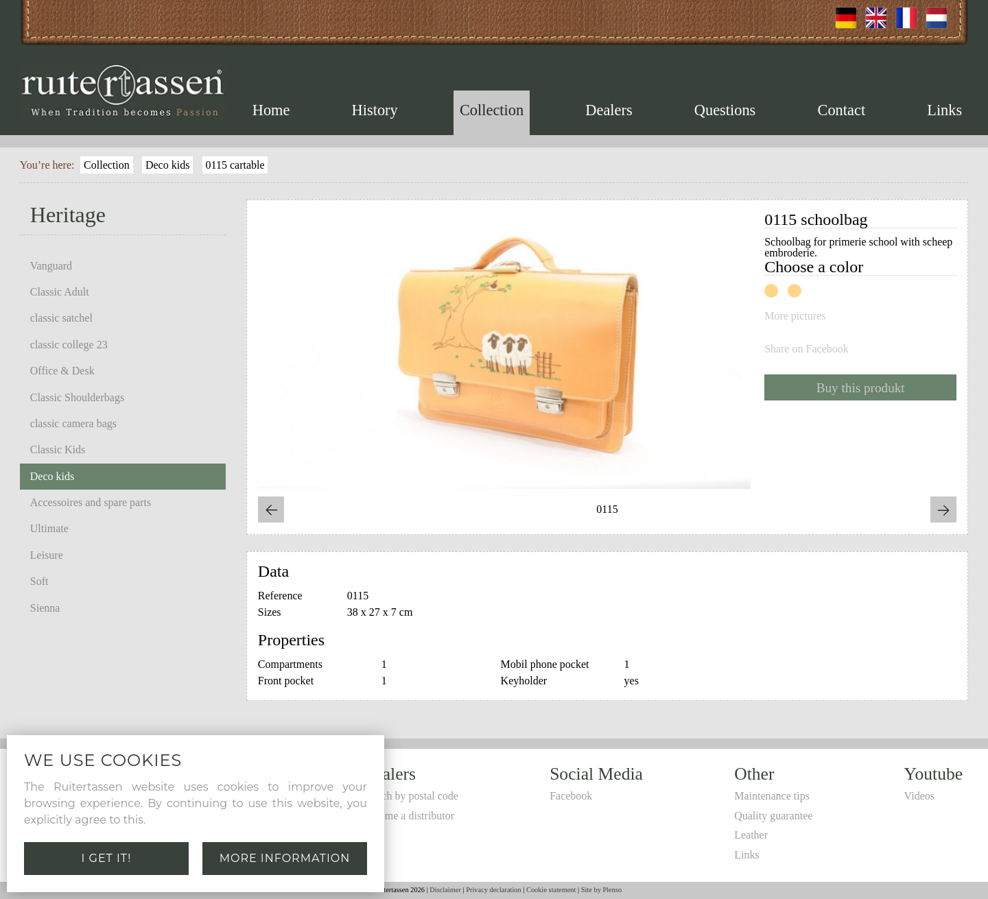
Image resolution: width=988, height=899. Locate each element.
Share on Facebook (806, 349)
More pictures (794, 316)
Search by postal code (410, 796)
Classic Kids (57, 449)
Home (271, 110)
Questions (725, 110)
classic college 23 (69, 344)
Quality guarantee (773, 816)
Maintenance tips (772, 796)
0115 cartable (235, 165)
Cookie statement (551, 890)
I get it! (107, 858)
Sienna (45, 608)
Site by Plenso (601, 890)
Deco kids (167, 165)
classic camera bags (73, 423)
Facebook (571, 796)
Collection (492, 110)
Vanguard (51, 266)
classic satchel (61, 318)
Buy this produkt (860, 388)
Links (944, 110)
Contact (841, 110)
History (375, 110)
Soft (39, 581)
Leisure (46, 555)
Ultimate (49, 528)
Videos (919, 796)
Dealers (608, 110)
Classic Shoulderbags (77, 397)
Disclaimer (445, 890)
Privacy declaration (493, 890)
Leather (751, 835)
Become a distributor (408, 816)
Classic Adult (59, 292)
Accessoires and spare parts (90, 502)
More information (285, 858)
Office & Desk (62, 370)
